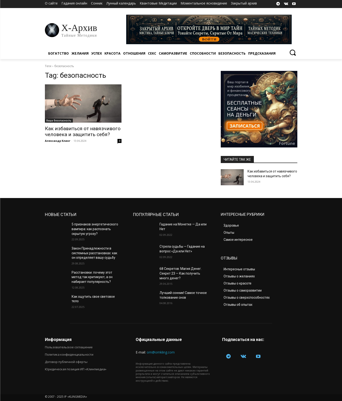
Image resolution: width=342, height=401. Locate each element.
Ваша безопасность (58, 120)
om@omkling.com (161, 352)
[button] (292, 52)
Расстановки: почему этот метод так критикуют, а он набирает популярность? (92, 277)
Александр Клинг (57, 140)
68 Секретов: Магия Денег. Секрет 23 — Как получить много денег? (181, 273)
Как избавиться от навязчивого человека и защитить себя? (83, 131)
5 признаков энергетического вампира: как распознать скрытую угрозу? (95, 228)
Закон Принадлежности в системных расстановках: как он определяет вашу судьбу (94, 252)
